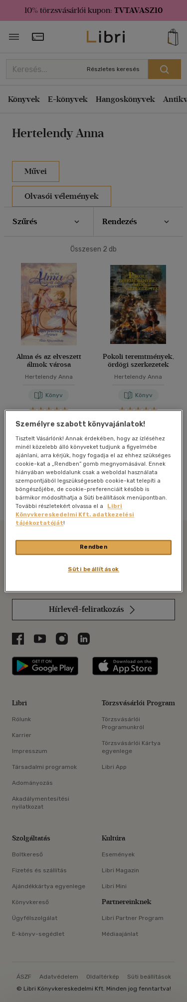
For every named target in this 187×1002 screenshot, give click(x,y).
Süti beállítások (93, 569)
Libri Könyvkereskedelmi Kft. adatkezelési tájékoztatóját (74, 515)
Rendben (94, 547)
